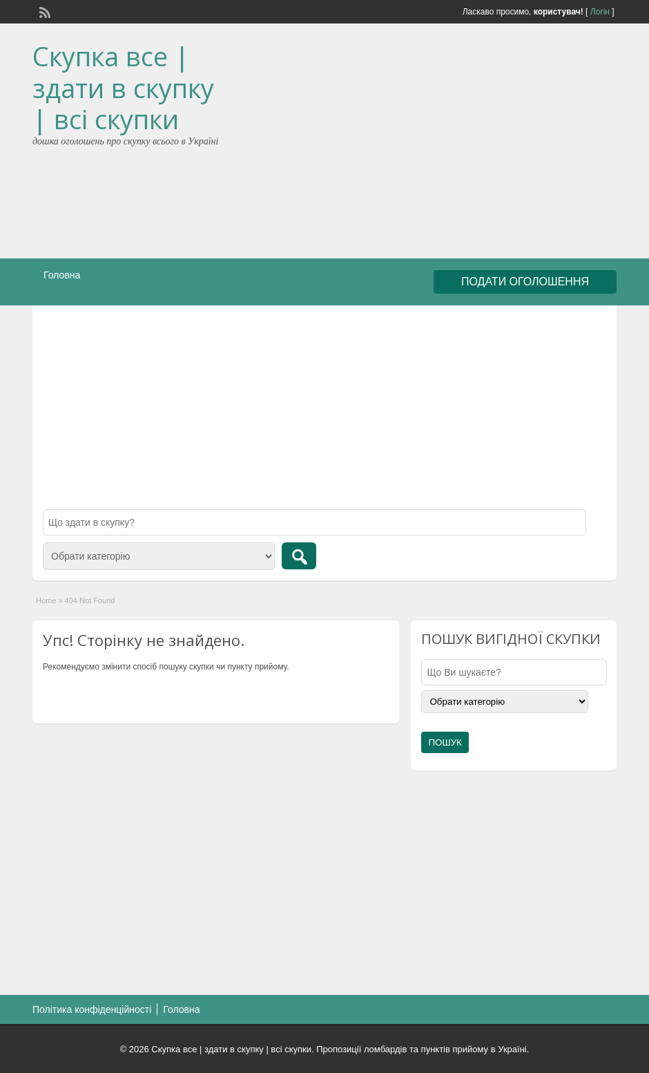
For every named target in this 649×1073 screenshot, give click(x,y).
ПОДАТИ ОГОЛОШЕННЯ (525, 281)
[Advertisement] (467, 144)
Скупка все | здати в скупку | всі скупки (123, 87)
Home (46, 600)
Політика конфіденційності (91, 1009)
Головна (61, 275)
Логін (600, 12)
